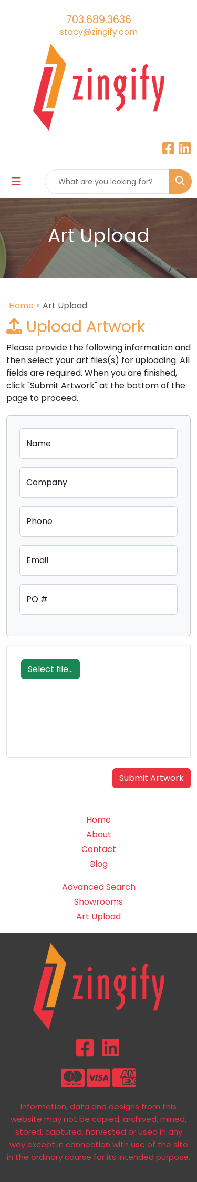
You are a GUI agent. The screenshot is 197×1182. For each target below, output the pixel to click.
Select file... (50, 669)
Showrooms (98, 902)
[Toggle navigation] (16, 181)
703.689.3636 (98, 19)
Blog (99, 864)
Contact (98, 849)
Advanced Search (99, 887)
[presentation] (97, 726)
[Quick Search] (107, 181)
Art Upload (98, 916)
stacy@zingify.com (99, 32)
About (98, 834)
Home (21, 305)
